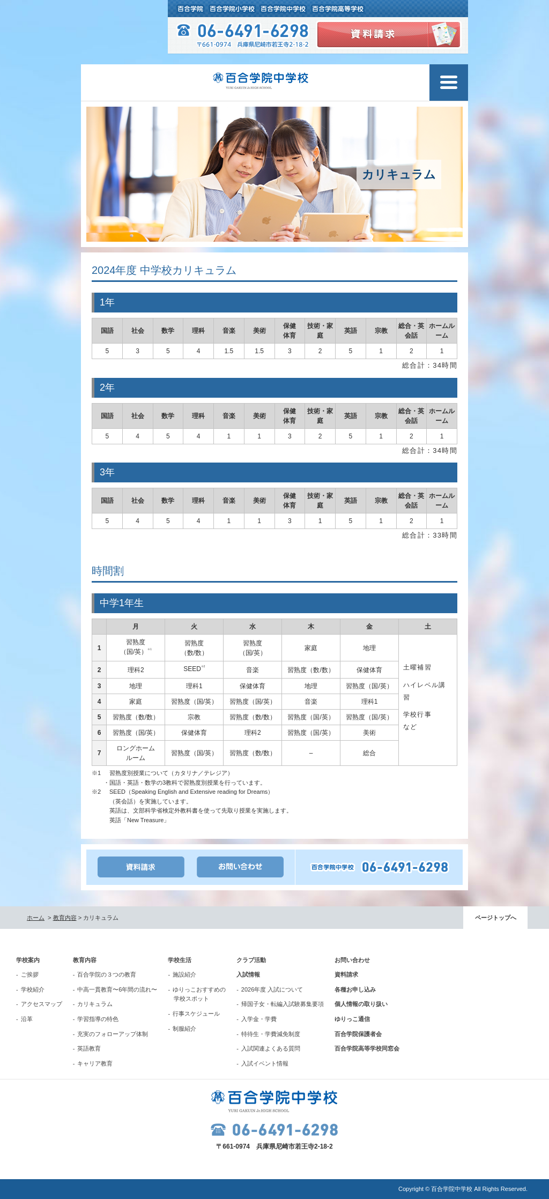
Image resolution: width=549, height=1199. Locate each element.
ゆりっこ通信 (352, 1019)
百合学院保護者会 (358, 1034)
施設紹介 (184, 974)
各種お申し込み (355, 989)
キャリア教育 (95, 1063)
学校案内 (28, 960)
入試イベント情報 (264, 1063)
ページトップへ (495, 917)
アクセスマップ (41, 1004)
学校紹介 (32, 989)
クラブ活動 (251, 960)
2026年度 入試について (272, 989)
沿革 (27, 1019)
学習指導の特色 (97, 1019)
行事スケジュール (196, 1013)
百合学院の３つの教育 (106, 974)
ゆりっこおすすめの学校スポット (199, 994)
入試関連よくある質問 (270, 1048)
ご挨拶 (30, 974)
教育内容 (65, 917)
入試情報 (248, 974)
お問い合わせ (352, 960)
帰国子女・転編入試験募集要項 (282, 1004)
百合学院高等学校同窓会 (367, 1048)
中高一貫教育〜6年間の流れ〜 (117, 989)
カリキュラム (95, 1004)
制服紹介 (184, 1028)
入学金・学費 (259, 1019)
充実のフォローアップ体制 (112, 1034)
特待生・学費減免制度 (270, 1034)
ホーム (35, 917)
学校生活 (179, 960)
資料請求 (346, 974)
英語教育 (89, 1048)
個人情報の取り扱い (361, 1004)
